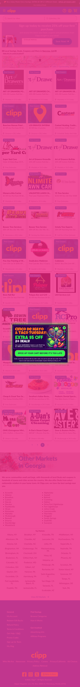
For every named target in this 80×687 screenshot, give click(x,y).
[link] (40, 337)
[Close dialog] (64, 328)
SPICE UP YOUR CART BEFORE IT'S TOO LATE (40, 353)
